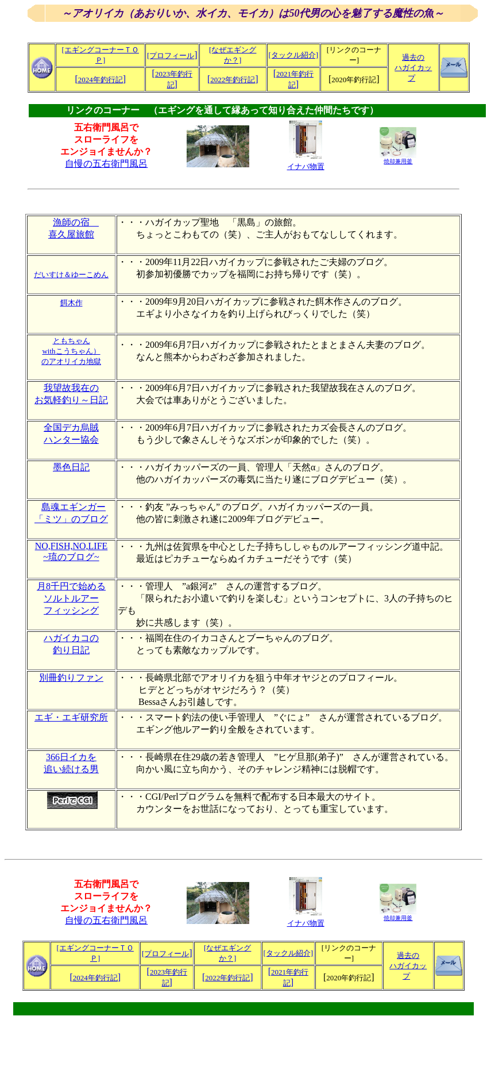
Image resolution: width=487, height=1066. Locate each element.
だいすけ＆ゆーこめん (71, 274)
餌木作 (71, 302)
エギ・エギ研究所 (71, 717)
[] (100, 79)
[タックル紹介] (293, 55)
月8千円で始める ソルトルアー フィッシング (71, 598)
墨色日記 (71, 467)
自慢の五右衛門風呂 (106, 163)
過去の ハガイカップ (413, 67)
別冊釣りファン (71, 677)
